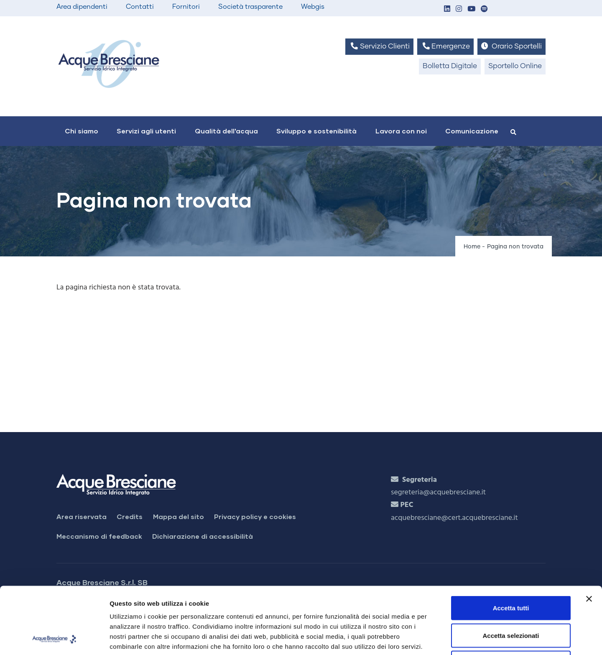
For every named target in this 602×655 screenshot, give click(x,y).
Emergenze (445, 46)
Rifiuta (511, 600)
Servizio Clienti (379, 46)
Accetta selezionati (510, 572)
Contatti (140, 6)
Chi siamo (81, 131)
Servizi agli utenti (146, 131)
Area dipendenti (81, 6)
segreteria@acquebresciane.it (438, 492)
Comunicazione (471, 131)
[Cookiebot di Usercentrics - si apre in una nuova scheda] (54, 638)
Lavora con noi (401, 131)
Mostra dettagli (439, 638)
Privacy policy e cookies (255, 516)
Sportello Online (515, 66)
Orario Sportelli (511, 46)
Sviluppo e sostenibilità (316, 131)
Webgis (312, 6)
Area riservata (81, 516)
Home (472, 247)
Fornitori (186, 6)
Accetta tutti (511, 545)
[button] (447, 9)
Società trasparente (250, 6)
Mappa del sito (178, 516)
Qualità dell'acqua (226, 131)
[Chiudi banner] (589, 536)
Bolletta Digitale (450, 66)
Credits (130, 516)
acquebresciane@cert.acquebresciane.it (454, 518)
